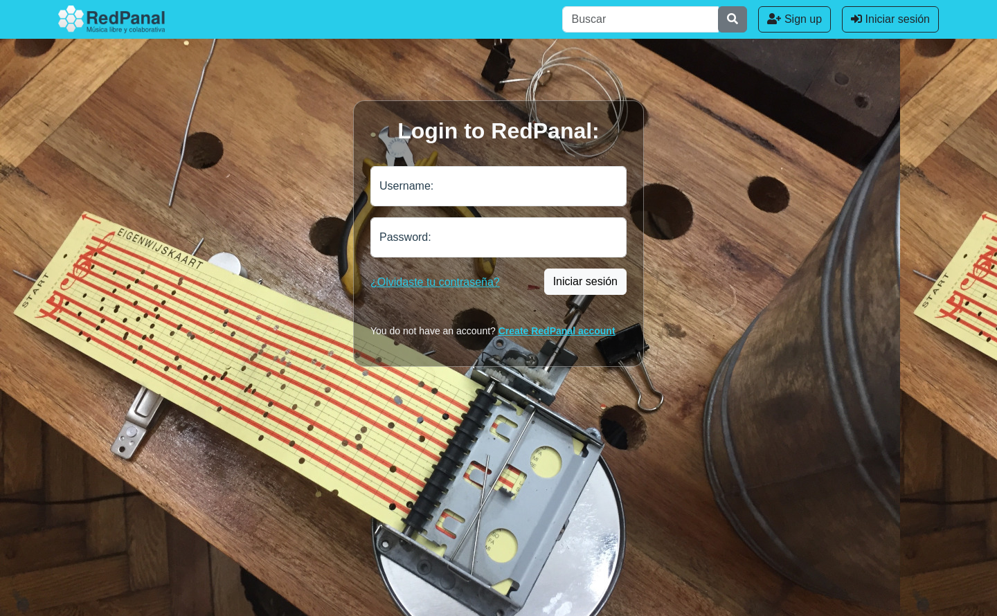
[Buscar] (640, 19)
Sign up (794, 19)
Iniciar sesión (890, 19)
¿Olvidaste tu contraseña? (435, 282)
